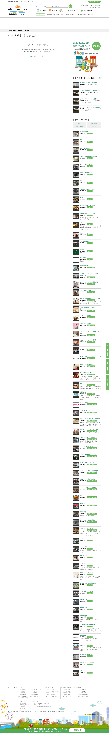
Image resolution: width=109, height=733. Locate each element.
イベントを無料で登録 (67, 14)
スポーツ (22, 701)
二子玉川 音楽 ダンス (83, 691)
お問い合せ (90, 14)
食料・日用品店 (92, 404)
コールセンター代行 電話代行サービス (43, 706)
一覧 (99, 78)
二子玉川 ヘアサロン (51, 689)
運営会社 (44, 711)
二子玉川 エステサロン (51, 692)
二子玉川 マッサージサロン (52, 691)
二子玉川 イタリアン (23, 694)
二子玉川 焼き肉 (34, 696)
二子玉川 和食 (22, 689)
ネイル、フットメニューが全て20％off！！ (90, 108)
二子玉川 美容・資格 (83, 696)
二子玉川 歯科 (66, 689)
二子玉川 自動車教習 (83, 694)
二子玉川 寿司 (33, 692)
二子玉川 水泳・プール (25, 704)
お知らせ (24, 711)
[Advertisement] (54, 23)
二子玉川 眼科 (66, 694)
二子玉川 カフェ (34, 691)
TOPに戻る (32, 56)
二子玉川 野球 (23, 708)
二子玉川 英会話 (82, 689)
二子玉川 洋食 (22, 692)
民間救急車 (37, 704)
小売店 (94, 126)
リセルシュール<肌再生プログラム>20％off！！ (90, 100)
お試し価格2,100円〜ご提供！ (90, 84)
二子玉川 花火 (14, 711)
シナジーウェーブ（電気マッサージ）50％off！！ (90, 92)
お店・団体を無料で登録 (53, 14)
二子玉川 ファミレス (23, 697)
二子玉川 (12, 687)
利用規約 (61, 711)
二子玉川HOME (12, 30)
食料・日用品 (79, 126)
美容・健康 (94, 123)
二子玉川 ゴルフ (23, 703)
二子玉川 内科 (66, 691)
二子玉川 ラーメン (34, 694)
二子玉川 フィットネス (51, 696)
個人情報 (52, 711)
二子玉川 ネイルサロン (51, 694)
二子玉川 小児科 (67, 696)
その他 (36, 701)
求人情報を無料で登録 (80, 14)
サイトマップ (43, 56)
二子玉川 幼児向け (82, 692)
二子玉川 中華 (22, 691)
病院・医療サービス (69, 687)
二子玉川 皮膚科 (67, 692)
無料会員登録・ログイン (95, 1)
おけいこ (81, 687)
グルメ (79, 123)
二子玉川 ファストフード (36, 689)
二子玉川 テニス (23, 706)
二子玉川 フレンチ (23, 696)
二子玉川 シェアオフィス (40, 703)
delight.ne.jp (99, 714)
